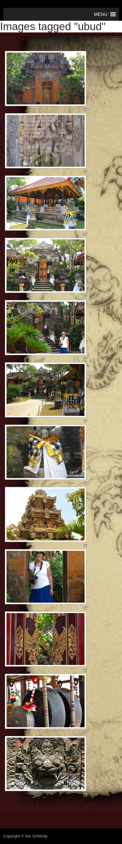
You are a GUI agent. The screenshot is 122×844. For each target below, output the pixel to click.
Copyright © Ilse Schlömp (25, 836)
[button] (100, 14)
